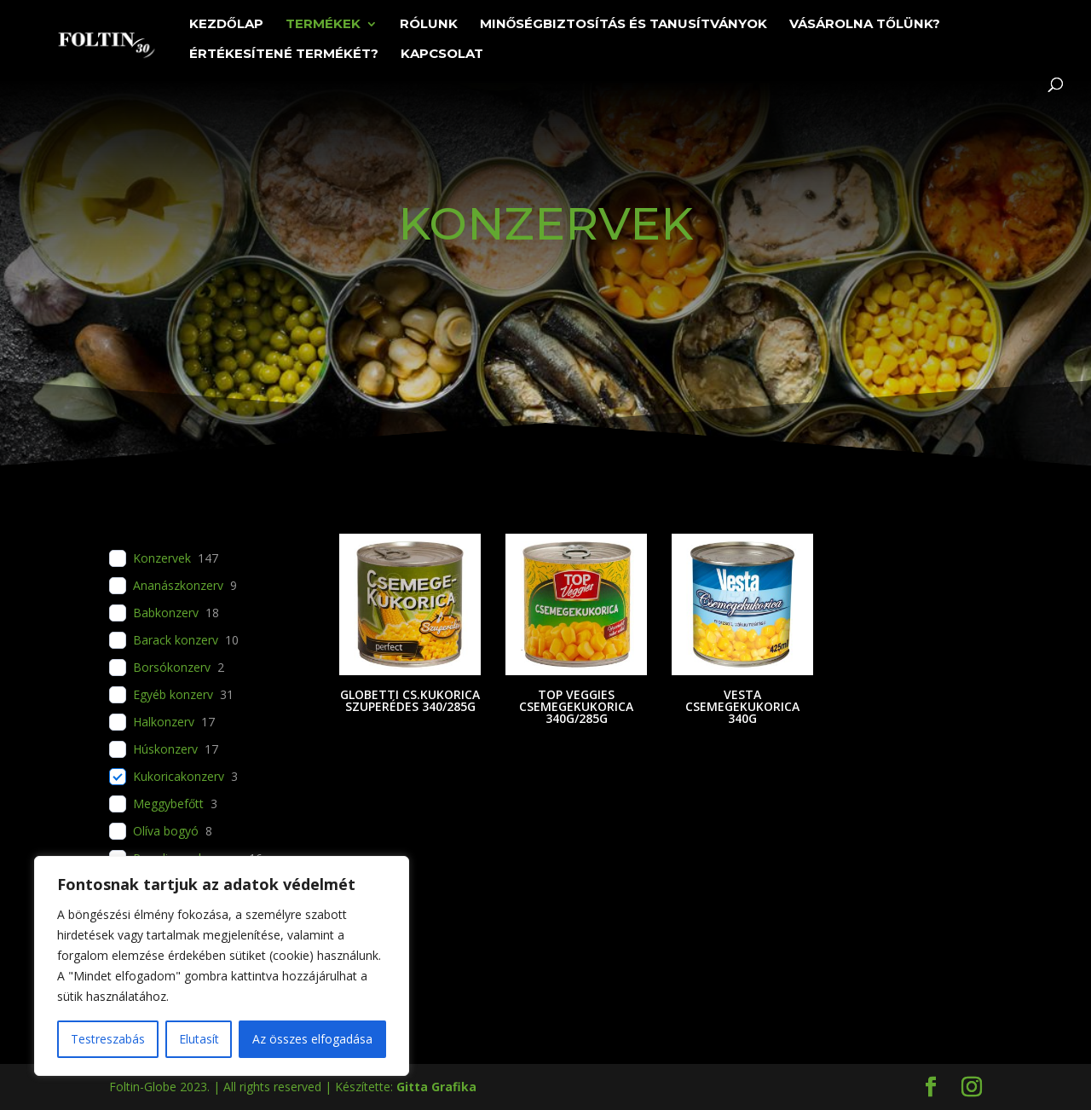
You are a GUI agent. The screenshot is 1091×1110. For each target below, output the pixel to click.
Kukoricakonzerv (178, 776)
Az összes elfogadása (312, 1039)
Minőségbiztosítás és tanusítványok (624, 25)
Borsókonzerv (172, 667)
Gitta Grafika (436, 1086)
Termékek (323, 25)
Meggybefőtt (168, 804)
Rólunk (429, 25)
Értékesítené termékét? (283, 54)
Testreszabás (108, 1039)
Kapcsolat (442, 54)
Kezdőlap (226, 25)
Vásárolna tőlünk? (864, 25)
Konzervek (162, 558)
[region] (221, 966)
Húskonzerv (165, 749)
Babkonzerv (166, 613)
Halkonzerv (163, 722)
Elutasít (199, 1039)
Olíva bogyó (166, 831)
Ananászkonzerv (178, 585)
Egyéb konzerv (173, 694)
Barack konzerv (175, 640)
